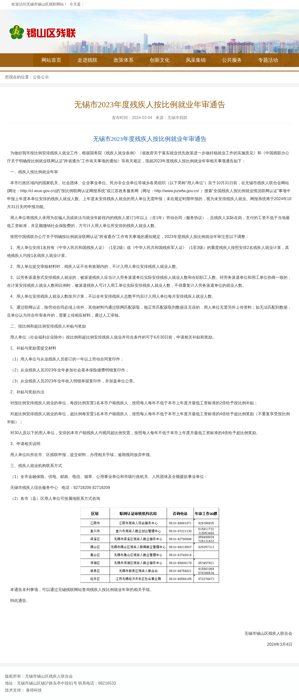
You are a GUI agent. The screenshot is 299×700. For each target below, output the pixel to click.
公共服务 (232, 60)
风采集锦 (196, 60)
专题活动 (268, 60)
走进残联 (87, 60)
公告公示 (41, 77)
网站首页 (51, 60)
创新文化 (160, 60)
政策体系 (124, 60)
